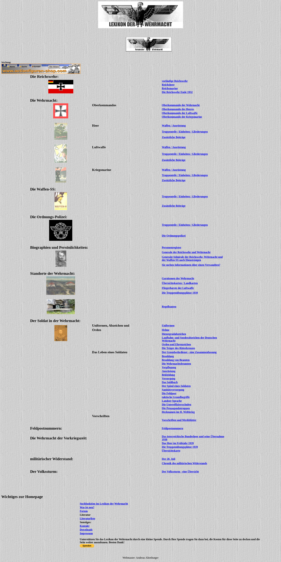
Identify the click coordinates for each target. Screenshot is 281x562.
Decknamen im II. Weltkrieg (178, 412)
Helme (165, 329)
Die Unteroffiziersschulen (176, 404)
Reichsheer (168, 84)
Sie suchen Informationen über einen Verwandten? (191, 264)
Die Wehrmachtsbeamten (176, 363)
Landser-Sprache (172, 400)
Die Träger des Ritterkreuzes (178, 348)
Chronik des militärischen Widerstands (184, 463)
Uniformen (168, 325)
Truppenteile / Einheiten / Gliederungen (185, 153)
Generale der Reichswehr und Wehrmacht (186, 252)
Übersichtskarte (171, 450)
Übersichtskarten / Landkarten (180, 283)
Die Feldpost (169, 393)
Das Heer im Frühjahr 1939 (178, 443)
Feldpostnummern (172, 428)
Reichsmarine (170, 88)
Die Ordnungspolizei (174, 235)
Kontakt (84, 526)
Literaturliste (87, 518)
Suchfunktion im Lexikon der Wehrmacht (104, 503)
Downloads (86, 529)
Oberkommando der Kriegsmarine (182, 116)
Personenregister (171, 247)
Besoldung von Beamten (175, 360)
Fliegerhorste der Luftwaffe (178, 288)
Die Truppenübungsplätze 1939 (180, 292)
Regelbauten (169, 306)
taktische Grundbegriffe (176, 397)
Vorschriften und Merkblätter (179, 420)
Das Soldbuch (170, 382)
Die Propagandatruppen (176, 408)
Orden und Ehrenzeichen (176, 344)
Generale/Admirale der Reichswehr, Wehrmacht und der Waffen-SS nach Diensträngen (192, 258)
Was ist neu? (87, 507)
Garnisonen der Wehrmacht (178, 278)
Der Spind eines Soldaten (176, 386)
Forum (84, 511)
